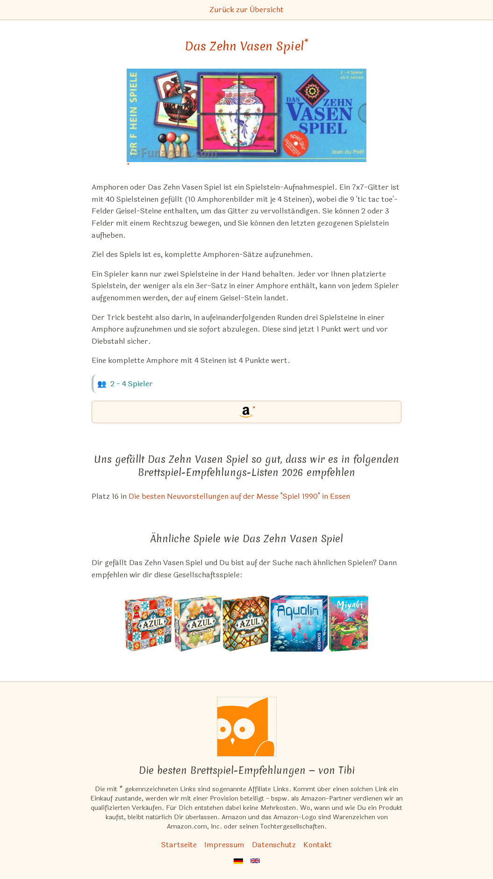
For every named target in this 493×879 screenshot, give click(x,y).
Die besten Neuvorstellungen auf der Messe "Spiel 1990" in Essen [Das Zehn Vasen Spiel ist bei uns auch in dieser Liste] (239, 496)
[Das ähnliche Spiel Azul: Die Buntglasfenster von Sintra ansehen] (246, 623)
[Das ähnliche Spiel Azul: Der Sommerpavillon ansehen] (197, 623)
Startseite (179, 845)
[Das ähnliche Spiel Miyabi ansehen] (348, 623)
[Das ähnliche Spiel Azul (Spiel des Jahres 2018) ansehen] (148, 623)
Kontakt (317, 845)
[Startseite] (247, 727)
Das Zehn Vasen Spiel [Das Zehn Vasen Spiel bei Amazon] (246, 46)
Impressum (224, 845)
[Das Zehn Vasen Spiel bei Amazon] (246, 121)
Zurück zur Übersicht (246, 9)
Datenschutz (274, 845)
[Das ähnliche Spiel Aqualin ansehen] (299, 623)
